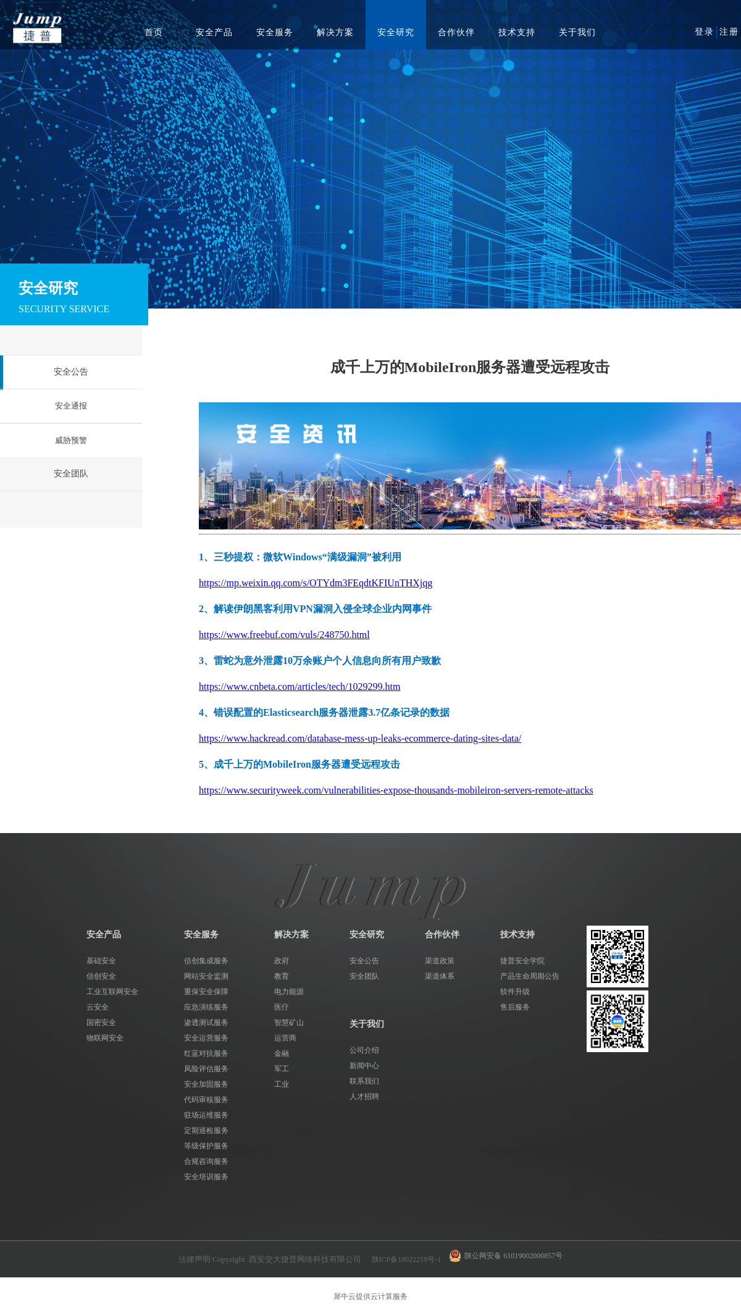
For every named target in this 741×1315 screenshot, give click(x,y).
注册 (729, 31)
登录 (704, 31)
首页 (153, 32)
